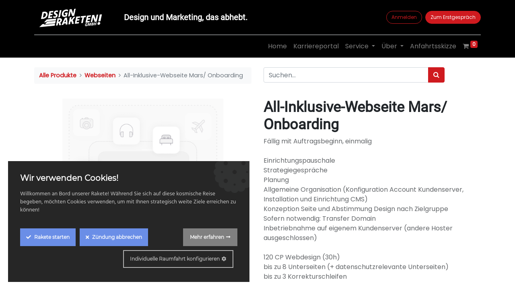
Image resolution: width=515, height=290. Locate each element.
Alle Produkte (57, 75)
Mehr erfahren (207, 237)
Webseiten (99, 75)
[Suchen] (436, 75)
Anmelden (404, 17)
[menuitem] (277, 46)
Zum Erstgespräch (453, 17)
